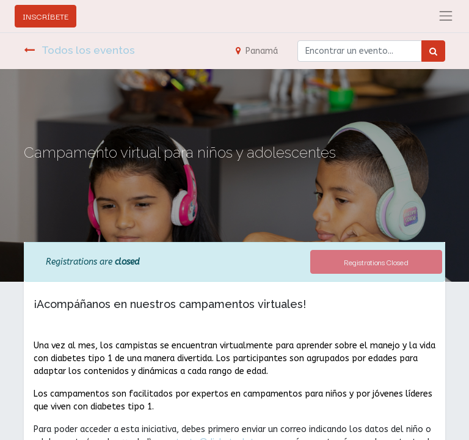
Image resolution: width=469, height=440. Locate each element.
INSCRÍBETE (45, 16)
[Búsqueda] (433, 51)
